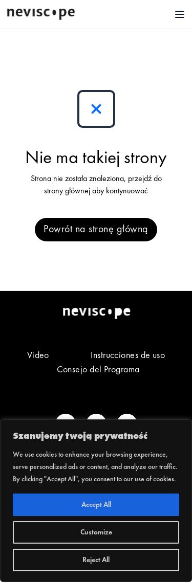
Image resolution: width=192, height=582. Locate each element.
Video (38, 355)
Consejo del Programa (98, 369)
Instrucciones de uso (128, 355)
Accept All (96, 504)
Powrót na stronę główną (96, 230)
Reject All (96, 560)
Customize (96, 532)
